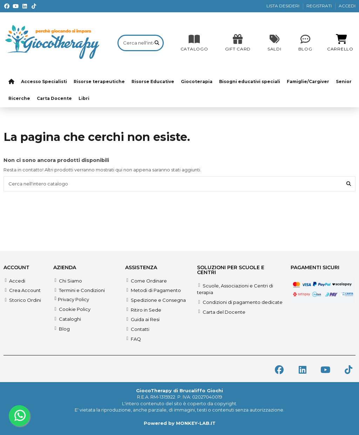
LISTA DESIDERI (283, 5)
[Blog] (305, 42)
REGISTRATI (319, 5)
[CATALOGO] (194, 42)
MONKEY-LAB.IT (196, 423)
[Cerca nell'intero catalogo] (157, 43)
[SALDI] (238, 42)
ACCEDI (347, 5)
